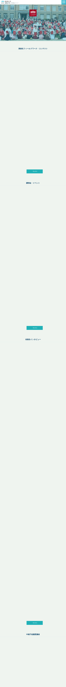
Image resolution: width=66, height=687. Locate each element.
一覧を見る (34, 523)
